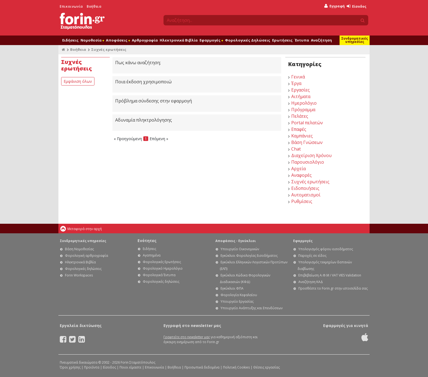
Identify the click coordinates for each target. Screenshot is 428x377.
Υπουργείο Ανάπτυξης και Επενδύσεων (252, 308)
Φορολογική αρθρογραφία (86, 255)
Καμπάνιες (302, 136)
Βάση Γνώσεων (307, 142)
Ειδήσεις (70, 40)
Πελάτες (299, 116)
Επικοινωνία (71, 6)
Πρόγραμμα (303, 110)
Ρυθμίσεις (301, 201)
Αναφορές (301, 175)
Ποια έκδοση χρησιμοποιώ (143, 82)
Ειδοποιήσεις (305, 188)
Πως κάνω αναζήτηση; (138, 63)
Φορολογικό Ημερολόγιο (163, 268)
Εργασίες (300, 90)
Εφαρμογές (211, 40)
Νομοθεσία (92, 40)
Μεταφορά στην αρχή (84, 228)
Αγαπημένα (151, 255)
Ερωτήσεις (282, 40)
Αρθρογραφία (145, 40)
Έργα (296, 83)
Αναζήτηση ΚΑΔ (310, 281)
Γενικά (298, 77)
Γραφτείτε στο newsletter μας (187, 337)
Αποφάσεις (118, 40)
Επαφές (298, 129)
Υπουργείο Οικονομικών (240, 249)
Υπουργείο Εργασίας (237, 301)
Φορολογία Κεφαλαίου (239, 295)
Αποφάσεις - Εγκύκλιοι (235, 240)
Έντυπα (302, 40)
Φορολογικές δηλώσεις (83, 268)
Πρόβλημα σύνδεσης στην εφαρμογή (153, 101)
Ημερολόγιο (304, 103)
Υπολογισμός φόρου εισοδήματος (325, 249)
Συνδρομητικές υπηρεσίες (354, 40)
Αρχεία (298, 169)
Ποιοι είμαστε (130, 367)
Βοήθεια (94, 6)
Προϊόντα (91, 367)
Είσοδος (356, 6)
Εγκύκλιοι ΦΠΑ (232, 288)
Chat (296, 149)
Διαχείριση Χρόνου (311, 155)
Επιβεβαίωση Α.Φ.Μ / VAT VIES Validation (329, 275)
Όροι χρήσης (70, 367)
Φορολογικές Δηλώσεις (247, 40)
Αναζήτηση (321, 40)
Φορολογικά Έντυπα (159, 275)
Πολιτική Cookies (236, 367)
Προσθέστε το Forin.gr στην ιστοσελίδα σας (333, 288)
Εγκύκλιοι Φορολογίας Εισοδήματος (249, 255)
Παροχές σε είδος (312, 255)
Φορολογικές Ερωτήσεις (162, 262)
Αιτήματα (300, 96)
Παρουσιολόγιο (307, 162)
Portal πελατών (307, 123)
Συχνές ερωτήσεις (310, 182)
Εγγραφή (334, 6)
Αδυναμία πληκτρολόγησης (143, 120)
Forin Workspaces (79, 275)
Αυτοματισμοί (305, 195)
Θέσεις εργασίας (266, 367)
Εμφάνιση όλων (78, 81)
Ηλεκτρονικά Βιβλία (179, 40)
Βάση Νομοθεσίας (79, 249)
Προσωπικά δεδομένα (202, 367)
